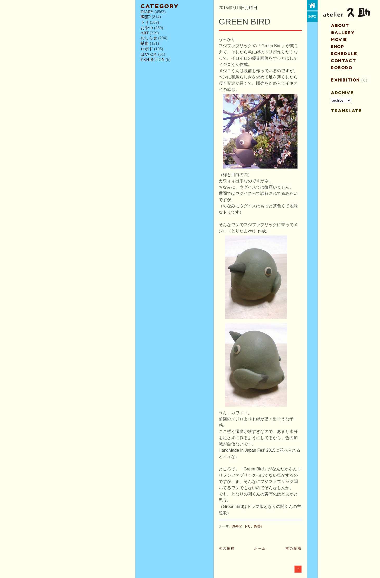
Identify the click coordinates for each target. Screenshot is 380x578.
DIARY (147, 12)
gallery (343, 32)
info (312, 16)
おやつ (147, 28)
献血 (145, 43)
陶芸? (146, 17)
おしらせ (149, 38)
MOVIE (339, 39)
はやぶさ (149, 54)
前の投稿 (294, 548)
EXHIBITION (152, 59)
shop (337, 46)
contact (343, 60)
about (340, 25)
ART (145, 33)
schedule (344, 53)
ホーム (260, 548)
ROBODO (341, 67)
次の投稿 (227, 548)
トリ (145, 22)
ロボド (147, 49)
